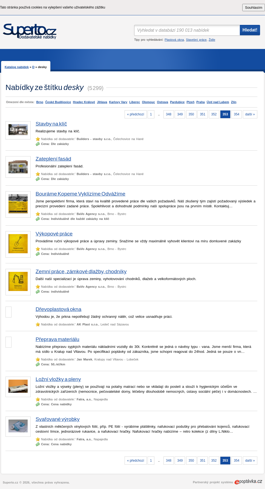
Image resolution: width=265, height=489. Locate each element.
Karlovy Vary (118, 102)
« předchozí (135, 114)
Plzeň (190, 102)
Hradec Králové (84, 102)
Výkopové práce (54, 234)
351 (202, 114)
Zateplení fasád (53, 159)
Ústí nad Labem (218, 102)
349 (180, 114)
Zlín (234, 102)
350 (191, 114)
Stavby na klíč (51, 124)
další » (250, 114)
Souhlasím (253, 7)
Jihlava (102, 102)
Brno (39, 102)
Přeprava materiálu (57, 339)
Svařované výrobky (58, 419)
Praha (200, 102)
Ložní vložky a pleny (58, 379)
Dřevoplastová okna (58, 309)
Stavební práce (196, 39)
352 (214, 114)
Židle (212, 39)
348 (168, 114)
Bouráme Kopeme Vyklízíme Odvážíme (80, 194)
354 (236, 114)
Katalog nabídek (17, 67)
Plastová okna (174, 39)
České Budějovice (58, 102)
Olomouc (148, 102)
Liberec (134, 102)
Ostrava (162, 102)
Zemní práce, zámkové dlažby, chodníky (81, 271)
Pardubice (177, 102)
